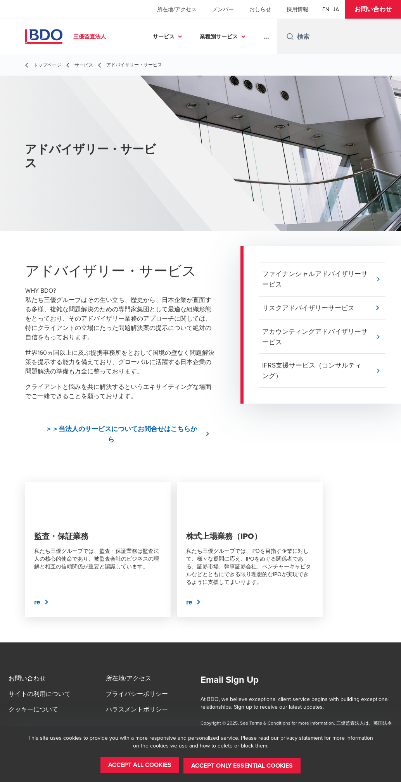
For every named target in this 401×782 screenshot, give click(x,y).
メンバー (223, 9)
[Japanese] (336, 9)
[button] (373, 9)
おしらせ (260, 9)
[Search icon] (290, 36)
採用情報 (297, 9)
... (266, 36)
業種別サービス (219, 36)
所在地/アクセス (177, 9)
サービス (164, 36)
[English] (325, 9)
